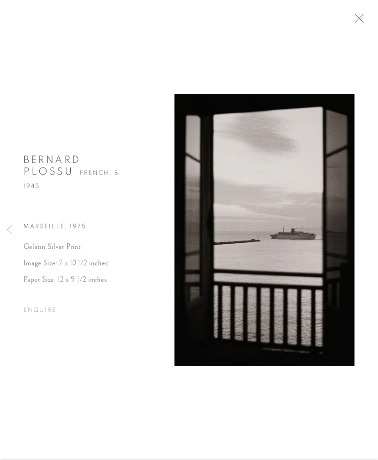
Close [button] (360, 21)
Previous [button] (9, 230)
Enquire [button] (39, 312)
